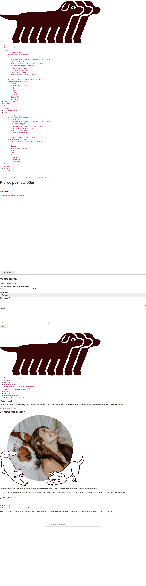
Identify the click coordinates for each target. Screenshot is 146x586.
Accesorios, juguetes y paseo (17, 77)
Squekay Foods (16, 97)
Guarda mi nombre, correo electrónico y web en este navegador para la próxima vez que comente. (34, 377)
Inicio (1, 178)
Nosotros (7, 104)
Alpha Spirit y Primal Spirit (19, 86)
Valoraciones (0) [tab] (8, 327)
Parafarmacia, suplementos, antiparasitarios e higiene (25, 79)
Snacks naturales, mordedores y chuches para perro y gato (30, 59)
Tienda (6, 50)
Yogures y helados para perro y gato (23, 75)
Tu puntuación (5, 346)
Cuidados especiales (10, 48)
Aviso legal (7, 437)
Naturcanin (14, 92)
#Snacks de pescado (31, 178)
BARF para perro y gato (18, 61)
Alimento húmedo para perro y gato (22, 66)
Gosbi (13, 90)
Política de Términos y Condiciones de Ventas (19, 441)
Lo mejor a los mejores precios (17, 55)
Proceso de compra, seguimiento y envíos (17, 432)
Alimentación (9, 178)
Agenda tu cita (7, 551)
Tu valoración (5, 352)
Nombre (3, 363)
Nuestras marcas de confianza (17, 81)
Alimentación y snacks (14, 57)
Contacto (7, 106)
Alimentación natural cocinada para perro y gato (27, 63)
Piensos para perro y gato (19, 70)
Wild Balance (15, 99)
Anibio (13, 88)
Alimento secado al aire (19, 68)
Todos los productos (14, 52)
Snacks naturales (19, 178)
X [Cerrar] (2, 557)
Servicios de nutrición (11, 101)
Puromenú (14, 95)
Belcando (14, 84)
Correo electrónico (6, 370)
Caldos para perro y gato (19, 72)
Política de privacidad (11, 439)
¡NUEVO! (6, 46)
